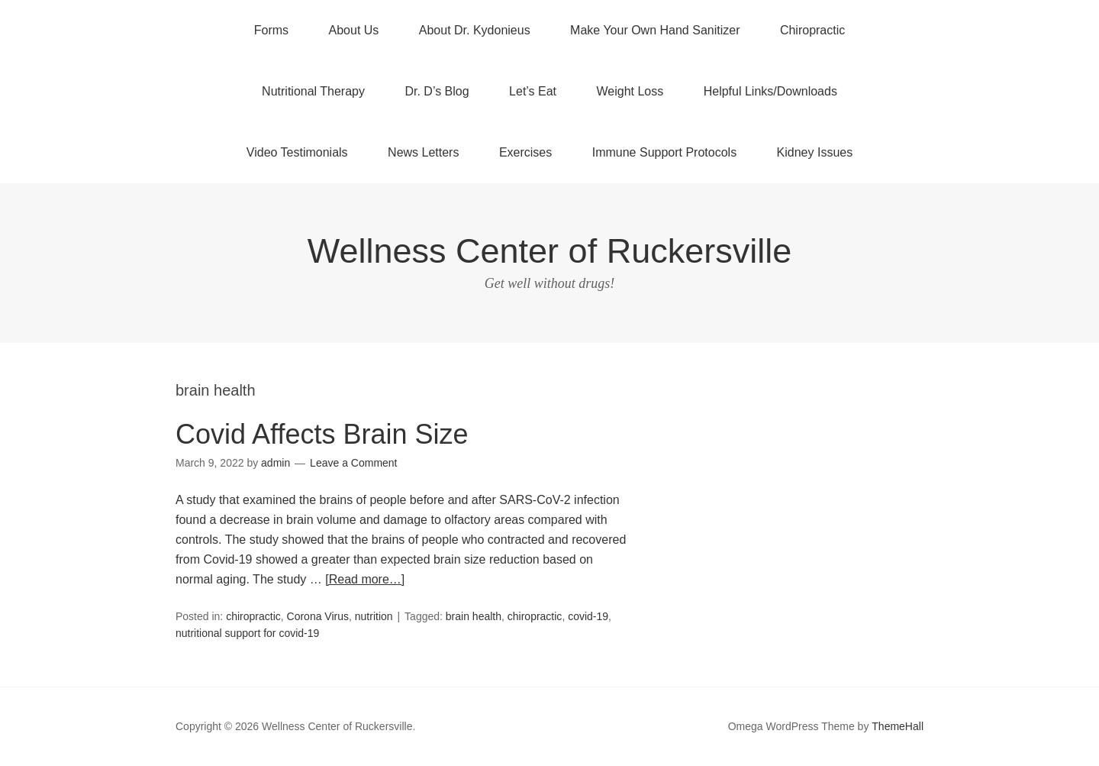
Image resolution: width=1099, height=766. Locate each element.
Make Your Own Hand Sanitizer (655, 30)
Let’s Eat (532, 91)
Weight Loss (630, 91)
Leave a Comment (353, 463)
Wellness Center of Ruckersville (549, 250)
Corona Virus (318, 616)
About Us (354, 30)
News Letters (423, 152)
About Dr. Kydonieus (474, 30)
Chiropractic (812, 30)
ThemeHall (897, 726)
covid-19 (588, 616)
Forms (271, 30)
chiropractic (253, 616)
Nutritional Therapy (313, 91)
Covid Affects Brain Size (322, 434)
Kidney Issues (815, 152)
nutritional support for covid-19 (247, 633)
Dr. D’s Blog (436, 91)
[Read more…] (364, 579)
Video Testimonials (297, 152)
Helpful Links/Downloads (770, 91)
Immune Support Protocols (664, 152)
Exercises (525, 152)
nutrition (374, 616)
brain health (473, 616)
